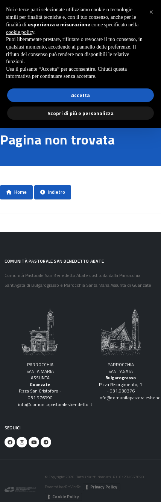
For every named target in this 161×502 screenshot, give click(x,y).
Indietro (52, 192)
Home (16, 192)
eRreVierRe (72, 487)
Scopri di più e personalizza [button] (80, 113)
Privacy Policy (103, 487)
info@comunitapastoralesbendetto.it (55, 404)
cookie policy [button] (20, 32)
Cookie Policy (65, 497)
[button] (151, 12)
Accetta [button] (80, 95)
